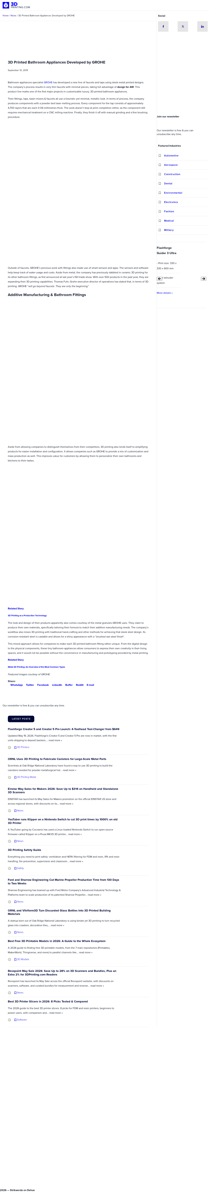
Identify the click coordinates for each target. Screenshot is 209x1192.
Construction (172, 174)
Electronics (171, 202)
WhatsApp (15, 685)
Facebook (42, 685)
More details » (165, 293)
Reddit (78, 685)
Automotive (171, 155)
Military (169, 230)
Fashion (169, 211)
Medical (169, 221)
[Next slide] (203, 279)
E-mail (89, 685)
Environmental (173, 193)
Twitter (28, 685)
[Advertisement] (183, 89)
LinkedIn (55, 685)
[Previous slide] (159, 279)
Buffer (68, 685)
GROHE (48, 82)
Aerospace (171, 165)
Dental (168, 183)
